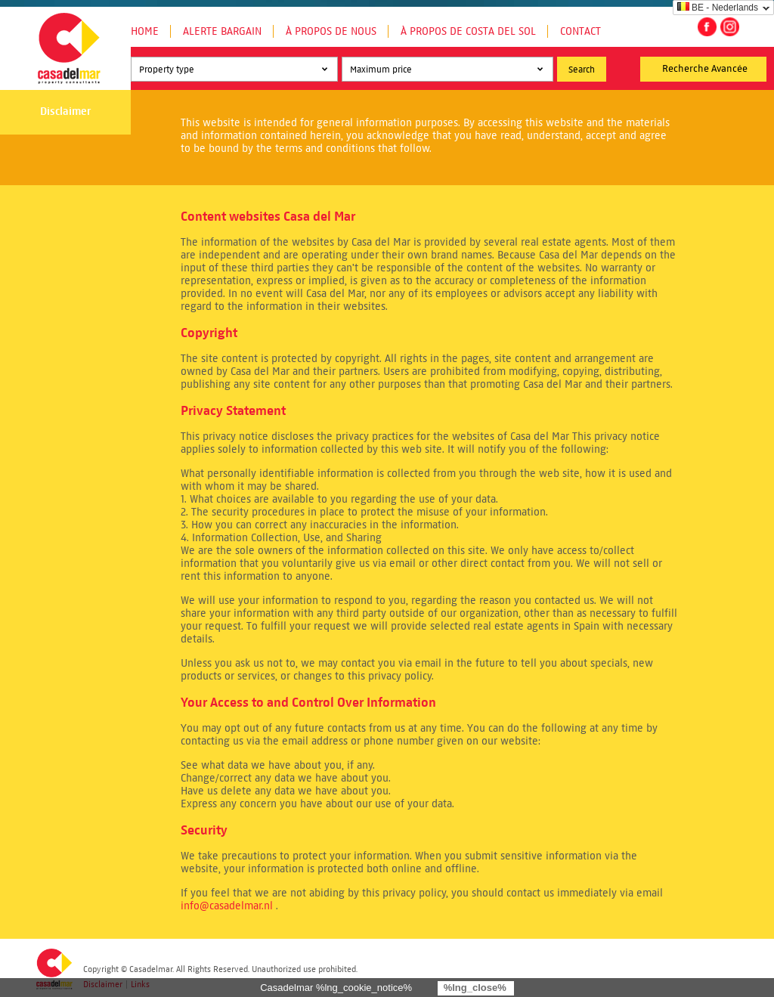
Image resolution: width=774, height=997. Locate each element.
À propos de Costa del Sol (468, 31)
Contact (580, 31)
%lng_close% (475, 987)
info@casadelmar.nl (227, 905)
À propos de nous (331, 31)
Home (145, 31)
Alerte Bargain (222, 31)
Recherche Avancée (705, 69)
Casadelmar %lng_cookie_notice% (336, 987)
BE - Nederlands (717, 7)
